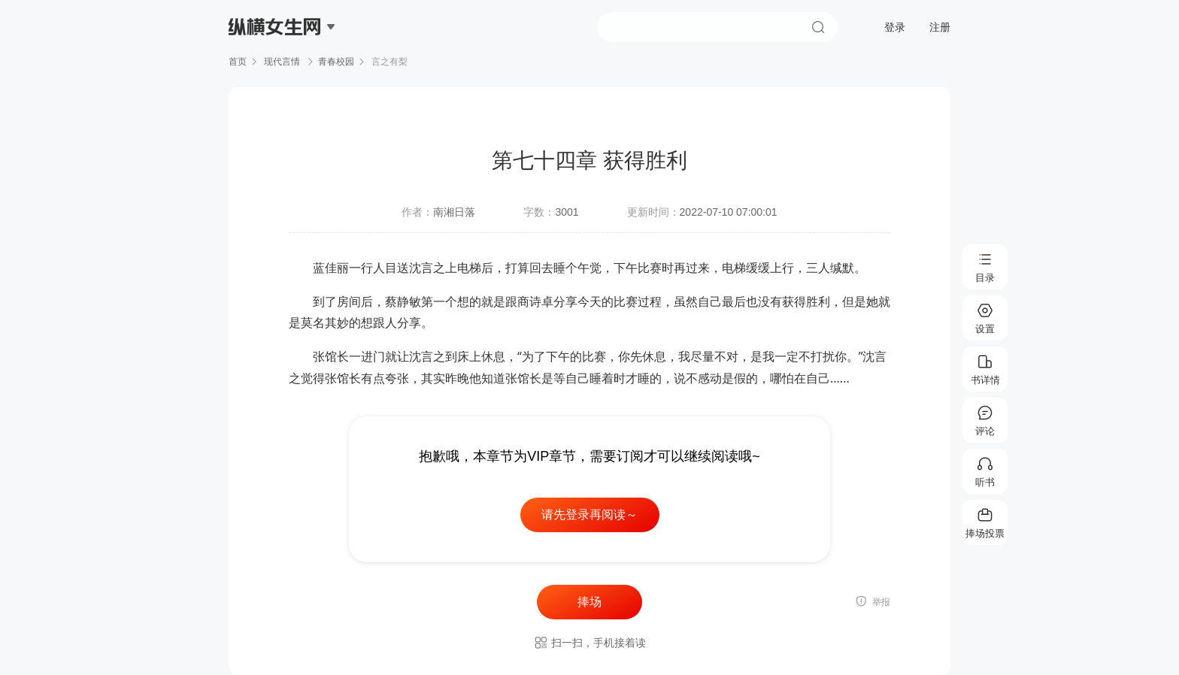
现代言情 (282, 61)
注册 (939, 27)
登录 (894, 27)
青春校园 (336, 61)
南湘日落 (454, 212)
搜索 (818, 27)
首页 (238, 61)
